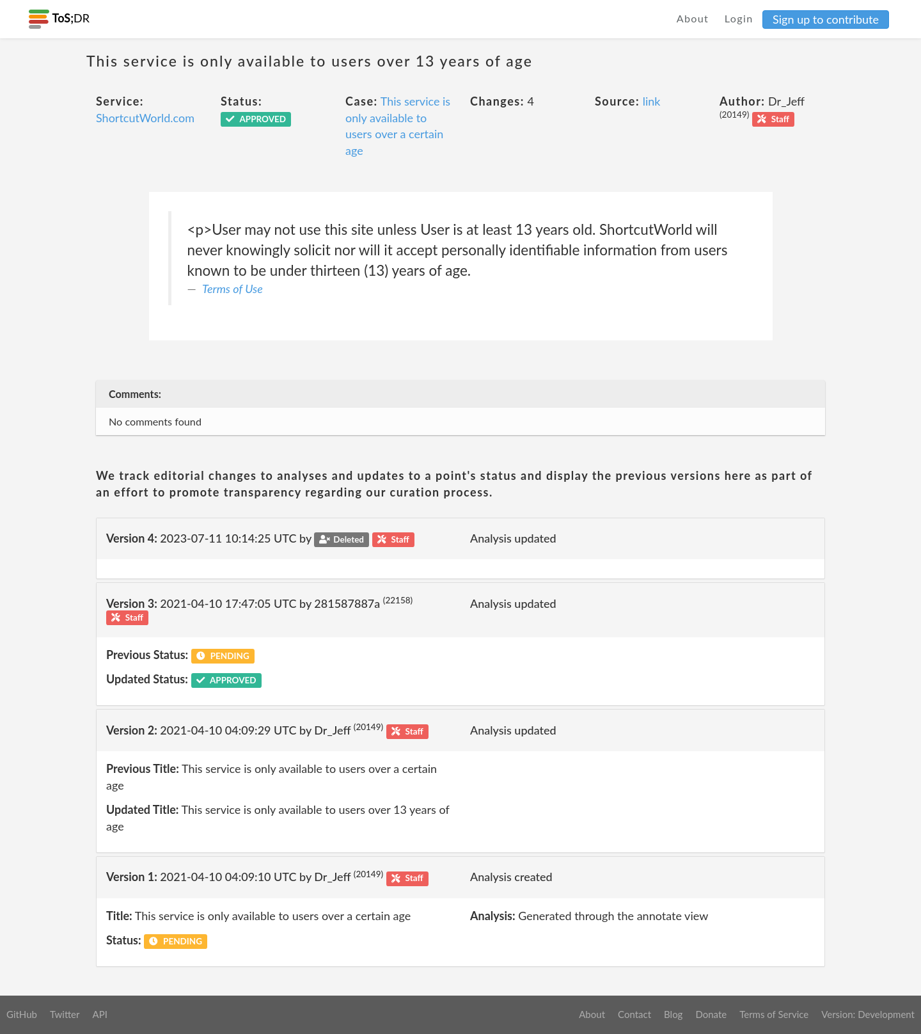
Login (739, 18)
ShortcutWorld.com (145, 118)
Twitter (65, 1014)
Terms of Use (232, 289)
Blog (673, 1014)
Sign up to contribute (826, 19)
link (652, 101)
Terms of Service (773, 1014)
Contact (634, 1014)
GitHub (21, 1014)
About (693, 18)
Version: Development (868, 1014)
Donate (711, 1014)
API (99, 1014)
